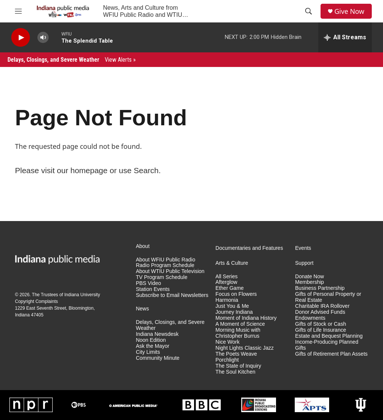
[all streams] (345, 37)
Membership (309, 282)
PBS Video (148, 283)
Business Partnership (319, 288)
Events (303, 248)
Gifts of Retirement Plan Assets (331, 354)
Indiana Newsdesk (157, 334)
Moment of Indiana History (245, 318)
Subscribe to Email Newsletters (172, 295)
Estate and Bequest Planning (329, 336)
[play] (21, 37)
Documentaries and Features (249, 248)
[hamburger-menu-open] (18, 11)
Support (304, 263)
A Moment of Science (240, 324)
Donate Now (309, 276)
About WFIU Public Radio (165, 260)
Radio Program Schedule (165, 265)
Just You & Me (232, 306)
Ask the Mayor (152, 346)
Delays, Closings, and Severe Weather (71, 59)
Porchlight (227, 360)
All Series (226, 276)
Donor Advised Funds (320, 312)
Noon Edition (151, 340)
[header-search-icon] (308, 11)
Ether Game (229, 288)
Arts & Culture (231, 263)
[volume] (43, 37)
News (142, 309)
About (143, 246)
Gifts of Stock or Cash (320, 324)
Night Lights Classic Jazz (244, 348)
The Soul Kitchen (235, 372)
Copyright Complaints (36, 301)
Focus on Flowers (236, 294)
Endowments (310, 318)
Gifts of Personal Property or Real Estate (328, 297)
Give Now (349, 11)
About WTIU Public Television (170, 271)
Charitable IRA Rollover (322, 306)
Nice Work (227, 342)
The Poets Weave (236, 354)
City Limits (148, 352)
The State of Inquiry (238, 366)
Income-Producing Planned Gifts (326, 345)
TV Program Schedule (161, 277)
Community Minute (158, 358)
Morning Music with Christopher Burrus (237, 333)
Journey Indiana (234, 312)
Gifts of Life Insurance (320, 330)
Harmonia (226, 300)
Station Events (152, 289)
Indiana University (82, 294)
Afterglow (226, 282)
